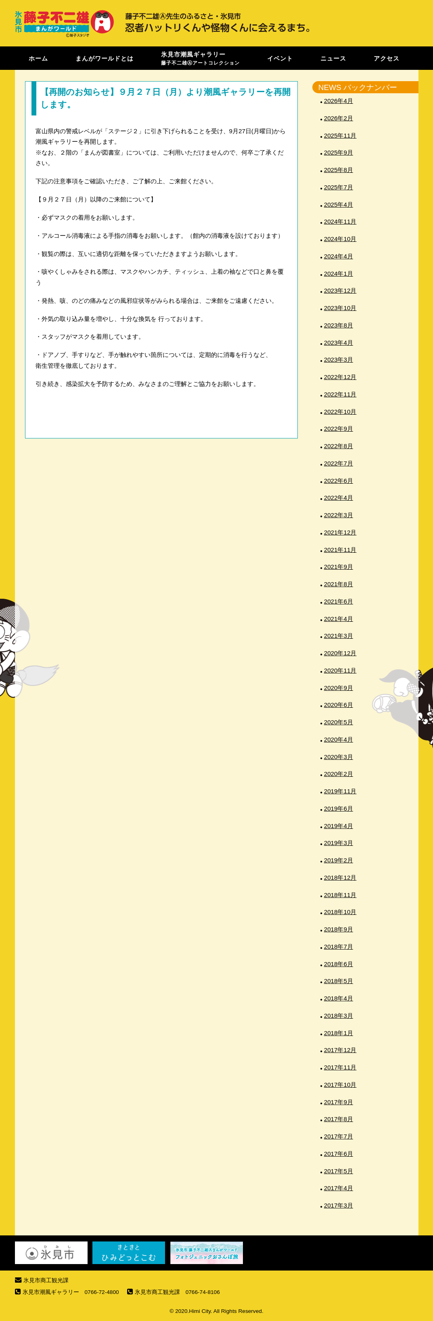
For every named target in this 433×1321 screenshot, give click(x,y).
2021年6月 (338, 601)
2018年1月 (338, 1033)
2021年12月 (340, 532)
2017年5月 (338, 1171)
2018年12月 (340, 877)
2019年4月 (338, 825)
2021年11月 (340, 549)
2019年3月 (338, 842)
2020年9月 (338, 687)
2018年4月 (338, 998)
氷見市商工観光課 (46, 1280)
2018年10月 (340, 911)
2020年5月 (338, 722)
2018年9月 (338, 929)
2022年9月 (338, 428)
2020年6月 (338, 704)
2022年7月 (338, 463)
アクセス (387, 57)
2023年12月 (340, 290)
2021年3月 (338, 635)
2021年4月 (338, 618)
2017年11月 (340, 1067)
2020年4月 (338, 739)
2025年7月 (338, 187)
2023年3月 (338, 359)
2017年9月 (338, 1102)
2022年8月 (338, 445)
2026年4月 (338, 100)
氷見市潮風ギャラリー (200, 57)
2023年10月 (340, 307)
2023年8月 (338, 325)
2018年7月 (338, 946)
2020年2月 (338, 773)
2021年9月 (338, 566)
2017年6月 (338, 1153)
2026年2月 (338, 118)
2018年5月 (338, 980)
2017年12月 (340, 1049)
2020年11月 (340, 670)
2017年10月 (340, 1084)
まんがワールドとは (104, 57)
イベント (280, 57)
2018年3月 (338, 1015)
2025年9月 (338, 152)
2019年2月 (338, 860)
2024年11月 (340, 221)
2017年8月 (338, 1119)
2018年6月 (338, 963)
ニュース (333, 57)
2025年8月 (338, 169)
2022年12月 (340, 376)
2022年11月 (340, 394)
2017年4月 (338, 1188)
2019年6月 (338, 808)
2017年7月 (338, 1136)
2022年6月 (338, 480)
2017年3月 (338, 1205)
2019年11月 (340, 791)
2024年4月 (338, 256)
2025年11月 (340, 135)
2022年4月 (338, 497)
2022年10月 (340, 411)
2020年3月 (338, 756)
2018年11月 (340, 894)
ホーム (38, 57)
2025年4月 (338, 204)
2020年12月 (340, 653)
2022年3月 (338, 515)
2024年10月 (340, 238)
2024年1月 (338, 273)
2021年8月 (338, 584)
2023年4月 (338, 342)
